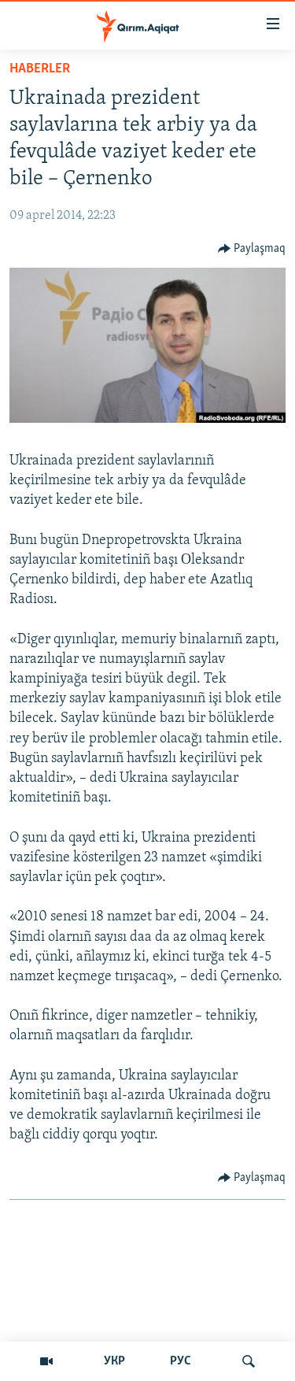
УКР (114, 1361)
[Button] (252, 248)
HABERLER (39, 68)
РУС (180, 1361)
